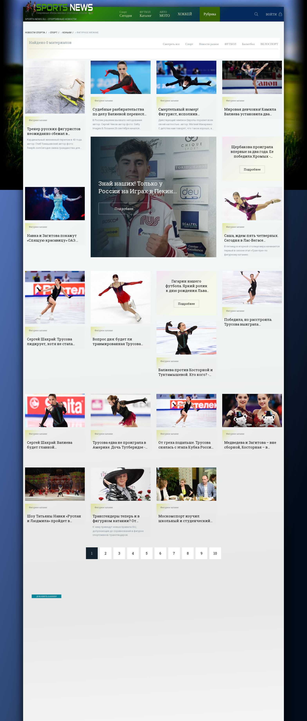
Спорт (53, 32)
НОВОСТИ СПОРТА (35, 32)
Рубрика (210, 14)
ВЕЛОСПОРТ (269, 44)
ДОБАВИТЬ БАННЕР (46, 596)
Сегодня (126, 14)
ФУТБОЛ (230, 44)
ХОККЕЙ (185, 14)
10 (215, 553)
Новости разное (209, 44)
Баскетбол (248, 44)
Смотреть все (171, 44)
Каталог (146, 14)
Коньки (66, 32)
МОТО (164, 14)
